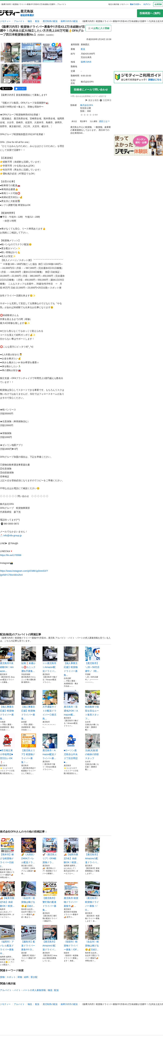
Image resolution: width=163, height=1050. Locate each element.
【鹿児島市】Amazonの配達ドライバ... (92, 851)
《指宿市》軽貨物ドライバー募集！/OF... (71, 938)
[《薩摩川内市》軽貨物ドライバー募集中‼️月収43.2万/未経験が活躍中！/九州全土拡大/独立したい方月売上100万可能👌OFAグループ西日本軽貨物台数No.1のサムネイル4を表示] (10, 73)
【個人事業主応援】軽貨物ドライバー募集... (71, 661)
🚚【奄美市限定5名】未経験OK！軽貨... (7, 894)
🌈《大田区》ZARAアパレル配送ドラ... (28, 851)
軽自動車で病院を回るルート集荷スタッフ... (92, 705)
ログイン (147, 4)
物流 (30, 21)
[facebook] (20, 88)
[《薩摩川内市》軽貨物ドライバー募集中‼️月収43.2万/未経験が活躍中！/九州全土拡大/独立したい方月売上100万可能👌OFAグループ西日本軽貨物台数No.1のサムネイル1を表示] (10, 52)
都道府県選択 (27, 15)
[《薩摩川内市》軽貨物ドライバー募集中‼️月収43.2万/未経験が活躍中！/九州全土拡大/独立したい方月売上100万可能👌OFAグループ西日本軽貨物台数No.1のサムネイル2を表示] (31, 52)
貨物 (2, 977)
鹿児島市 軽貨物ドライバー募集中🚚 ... (71, 894)
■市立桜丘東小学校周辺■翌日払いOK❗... (7, 748)
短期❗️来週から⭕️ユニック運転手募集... (28, 659)
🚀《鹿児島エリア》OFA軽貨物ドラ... (50, 851)
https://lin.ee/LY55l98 (10, 555)
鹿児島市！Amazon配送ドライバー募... (50, 747)
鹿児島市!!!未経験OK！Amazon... (7, 659)
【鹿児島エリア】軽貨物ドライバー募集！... (28, 748)
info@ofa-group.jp (12, 535)
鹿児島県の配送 (50, 21)
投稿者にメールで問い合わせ (91, 89)
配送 (37, 21)
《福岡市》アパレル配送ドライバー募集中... (7, 940)
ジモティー (5, 21)
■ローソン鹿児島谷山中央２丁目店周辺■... (71, 748)
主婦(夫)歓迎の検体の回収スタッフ (92, 747)
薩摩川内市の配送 (69, 21)
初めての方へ (135, 4)
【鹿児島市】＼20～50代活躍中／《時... (92, 659)
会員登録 (158, 4)
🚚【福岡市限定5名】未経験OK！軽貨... (71, 851)
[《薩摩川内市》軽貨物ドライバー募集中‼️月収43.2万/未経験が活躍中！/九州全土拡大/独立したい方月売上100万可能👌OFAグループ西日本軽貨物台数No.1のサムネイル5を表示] (31, 73)
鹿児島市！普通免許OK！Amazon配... (71, 703)
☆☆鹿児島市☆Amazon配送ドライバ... (50, 659)
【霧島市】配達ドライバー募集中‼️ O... (28, 938)
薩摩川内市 (86, 62)
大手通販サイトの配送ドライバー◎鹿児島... (50, 705)
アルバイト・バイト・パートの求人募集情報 (23, 990)
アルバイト (19, 21)
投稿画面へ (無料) (150, 13)
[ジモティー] (10, 13)
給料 (26, 977)
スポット (11, 977)
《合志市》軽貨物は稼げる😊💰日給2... (28, 894)
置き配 (34, 977)
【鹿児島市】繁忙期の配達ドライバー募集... (50, 896)
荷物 (20, 977)
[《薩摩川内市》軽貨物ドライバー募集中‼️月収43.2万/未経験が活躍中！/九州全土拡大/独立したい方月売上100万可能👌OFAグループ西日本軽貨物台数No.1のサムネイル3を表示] (52, 52)
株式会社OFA (86, 105)
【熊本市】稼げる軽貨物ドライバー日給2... (7, 853)
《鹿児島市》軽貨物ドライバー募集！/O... (92, 896)
